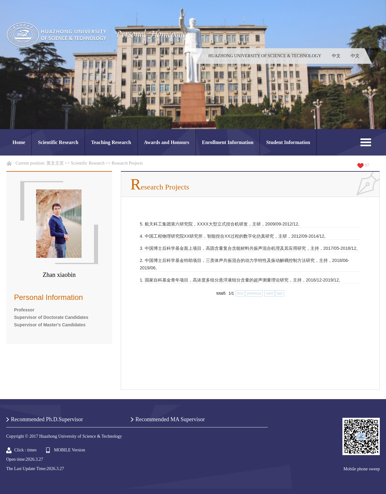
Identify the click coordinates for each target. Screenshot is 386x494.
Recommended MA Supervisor (170, 419)
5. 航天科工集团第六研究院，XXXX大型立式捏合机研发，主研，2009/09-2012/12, (219, 223)
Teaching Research (111, 142)
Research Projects (127, 163)
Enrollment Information (227, 142)
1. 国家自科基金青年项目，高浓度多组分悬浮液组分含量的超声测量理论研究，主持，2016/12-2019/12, (240, 279)
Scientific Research (58, 142)
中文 (336, 56)
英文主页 (55, 163)
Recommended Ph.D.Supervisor (47, 419)
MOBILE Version (69, 450)
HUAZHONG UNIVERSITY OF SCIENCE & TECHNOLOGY (264, 56)
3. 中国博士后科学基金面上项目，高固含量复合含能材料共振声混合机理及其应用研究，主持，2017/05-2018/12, (248, 248)
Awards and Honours (166, 142)
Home (18, 142)
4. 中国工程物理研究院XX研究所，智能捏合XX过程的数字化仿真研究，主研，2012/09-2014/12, (233, 236)
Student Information (288, 142)
